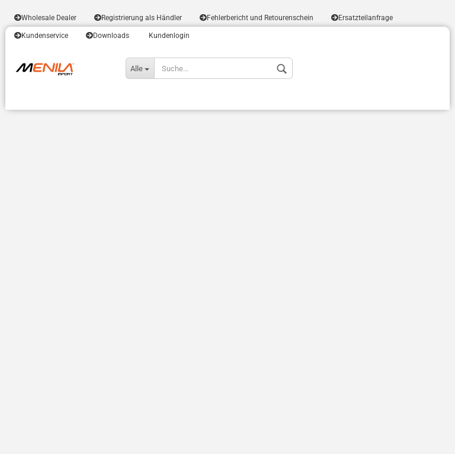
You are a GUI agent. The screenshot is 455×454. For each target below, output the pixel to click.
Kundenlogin (168, 35)
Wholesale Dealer (45, 18)
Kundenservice (41, 35)
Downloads (107, 35)
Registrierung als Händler (138, 18)
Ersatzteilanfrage (362, 18)
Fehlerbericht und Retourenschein (256, 18)
